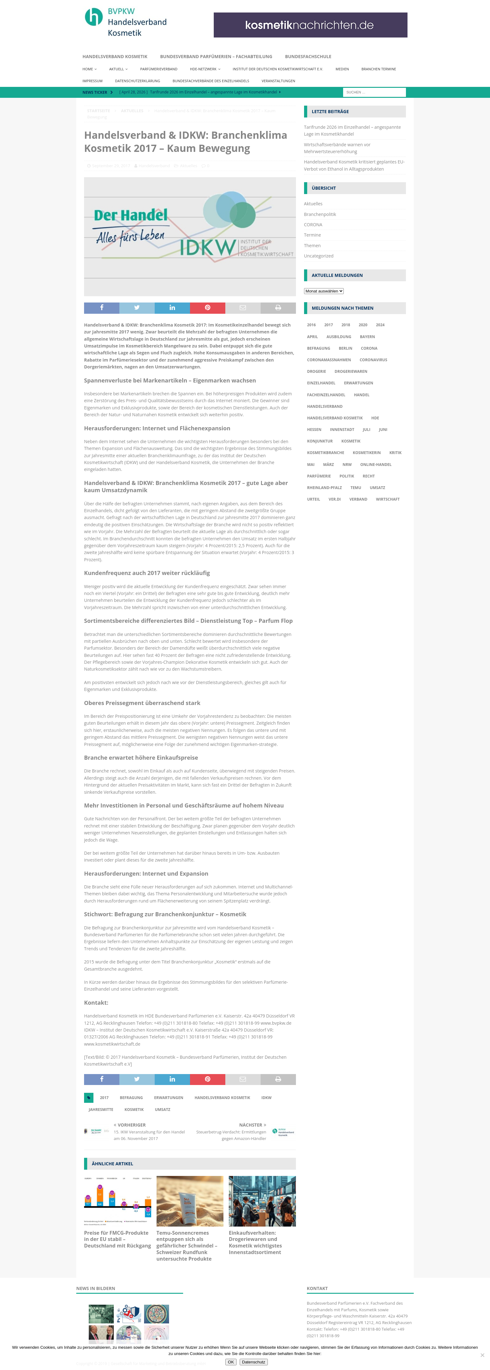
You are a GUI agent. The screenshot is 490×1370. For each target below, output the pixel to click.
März (328, 464)
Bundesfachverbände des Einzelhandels (211, 80)
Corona (369, 348)
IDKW (266, 1097)
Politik (346, 476)
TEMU (356, 487)
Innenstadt (342, 429)
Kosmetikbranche (325, 452)
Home (87, 69)
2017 (104, 1097)
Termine (312, 235)
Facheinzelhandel (326, 395)
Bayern (367, 336)
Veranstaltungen (278, 80)
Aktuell (116, 69)
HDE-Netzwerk (203, 69)
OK (231, 1362)
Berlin (345, 348)
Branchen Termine (379, 69)
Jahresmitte (101, 1109)
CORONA (313, 225)
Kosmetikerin (367, 452)
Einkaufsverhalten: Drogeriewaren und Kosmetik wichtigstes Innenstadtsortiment (255, 1242)
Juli (366, 429)
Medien (342, 69)
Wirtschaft (388, 499)
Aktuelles (188, 165)
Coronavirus (373, 359)
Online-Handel (376, 464)
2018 (346, 325)
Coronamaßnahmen (329, 359)
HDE (375, 418)
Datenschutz (253, 1362)
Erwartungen (168, 1097)
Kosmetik (134, 1109)
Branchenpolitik (320, 214)
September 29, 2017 (111, 165)
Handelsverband (154, 165)
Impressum (92, 80)
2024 (380, 325)
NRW (347, 464)
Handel (362, 395)
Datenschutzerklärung (137, 80)
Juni (383, 429)
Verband (358, 499)
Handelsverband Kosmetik (114, 56)
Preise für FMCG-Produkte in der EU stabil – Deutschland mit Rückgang (117, 1239)
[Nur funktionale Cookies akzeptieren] (482, 1355)
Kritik (395, 452)
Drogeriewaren (351, 371)
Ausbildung (339, 336)
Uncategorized (318, 256)
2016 (311, 325)
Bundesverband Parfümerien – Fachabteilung (216, 56)
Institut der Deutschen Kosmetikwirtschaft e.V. (278, 69)
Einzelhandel (321, 383)
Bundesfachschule (308, 56)
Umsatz (162, 1109)
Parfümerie (319, 476)
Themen (312, 245)
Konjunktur (320, 441)
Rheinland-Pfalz (324, 487)
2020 (363, 325)
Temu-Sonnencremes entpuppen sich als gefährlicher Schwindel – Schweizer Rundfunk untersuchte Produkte (187, 1245)
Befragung (131, 1097)
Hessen (314, 429)
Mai (311, 464)
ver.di (335, 499)
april (312, 336)
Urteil (313, 499)
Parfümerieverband (159, 69)
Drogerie (316, 371)
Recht (369, 476)
